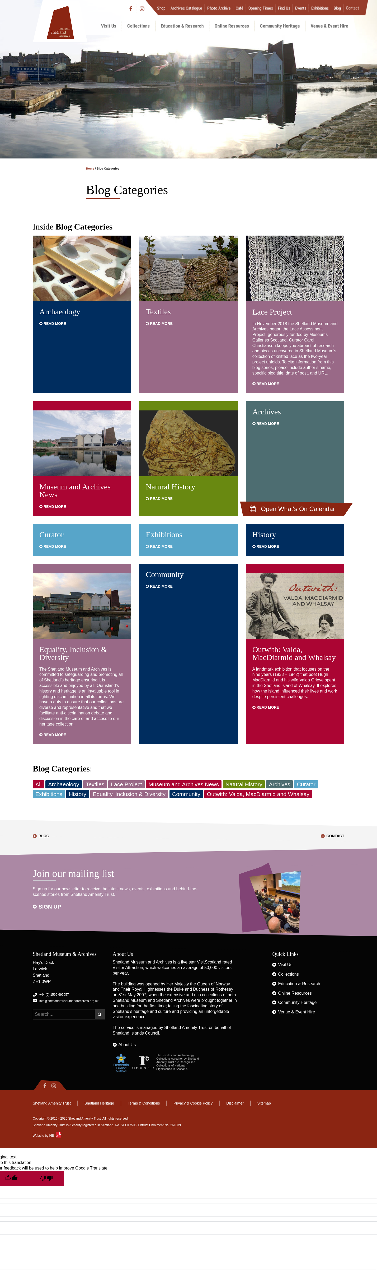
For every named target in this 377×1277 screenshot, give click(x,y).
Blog (337, 8)
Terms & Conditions (144, 1103)
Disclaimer (234, 1103)
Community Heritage (280, 26)
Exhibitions (320, 8)
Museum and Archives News (75, 490)
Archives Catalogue (186, 8)
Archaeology (59, 311)
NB (55, 1135)
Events (300, 8)
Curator (51, 534)
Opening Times (260, 8)
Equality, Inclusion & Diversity (73, 653)
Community (164, 574)
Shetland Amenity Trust (186, 1027)
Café (239, 8)
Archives (266, 411)
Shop (161, 8)
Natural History (170, 486)
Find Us (284, 8)
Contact (352, 8)
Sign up (50, 907)
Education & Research (182, 26)
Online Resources (232, 26)
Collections (138, 26)
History (264, 534)
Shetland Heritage (99, 1103)
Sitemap (264, 1103)
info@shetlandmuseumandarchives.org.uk (68, 1001)
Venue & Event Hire (329, 26)
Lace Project (272, 311)
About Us (127, 1044)
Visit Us (108, 26)
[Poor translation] (46, 1178)
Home (90, 168)
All (38, 784)
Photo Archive (219, 8)
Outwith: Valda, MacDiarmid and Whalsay (294, 653)
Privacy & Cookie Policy (193, 1103)
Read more (52, 323)
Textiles (158, 311)
